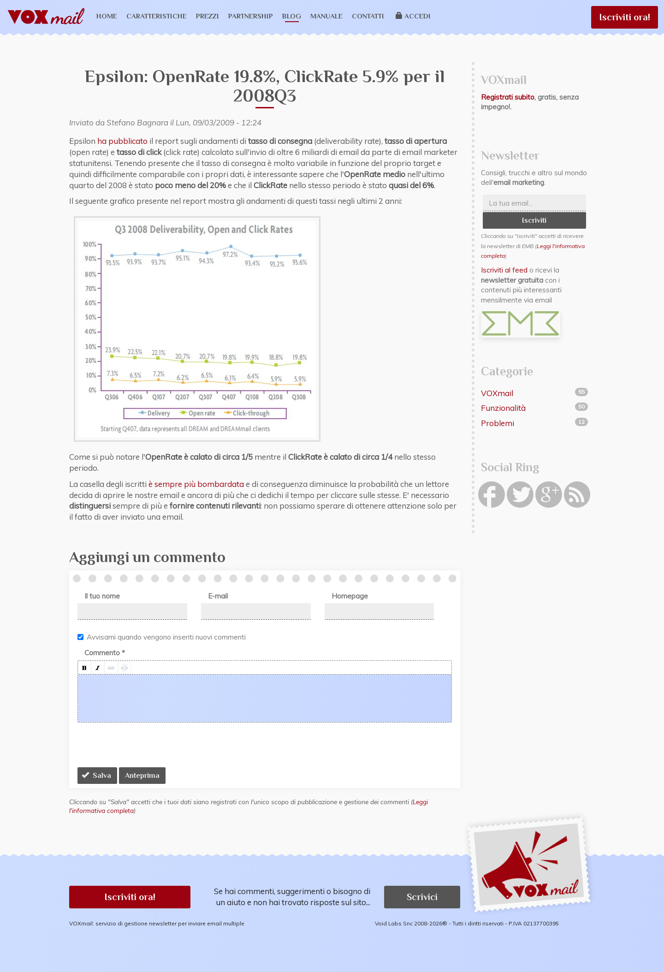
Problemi (497, 423)
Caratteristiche (156, 16)
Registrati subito (507, 97)
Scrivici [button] (422, 897)
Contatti (368, 16)
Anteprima (142, 775)
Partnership (250, 16)
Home (106, 16)
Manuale (326, 16)
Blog (291, 16)
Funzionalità (503, 408)
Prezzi (207, 16)
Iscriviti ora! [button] (129, 897)
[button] (84, 667)
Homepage (350, 596)
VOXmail (497, 393)
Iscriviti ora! (624, 17)
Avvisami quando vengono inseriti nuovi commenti (161, 637)
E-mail (218, 596)
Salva (96, 775)
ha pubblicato (122, 141)
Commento (104, 652)
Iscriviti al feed (504, 270)
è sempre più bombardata (196, 484)
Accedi (413, 16)
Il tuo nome (102, 596)
